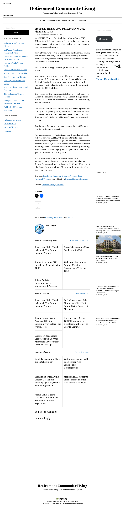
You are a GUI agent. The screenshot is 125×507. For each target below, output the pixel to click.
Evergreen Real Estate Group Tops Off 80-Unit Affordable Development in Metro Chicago (47, 340)
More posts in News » (83, 293)
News (61, 217)
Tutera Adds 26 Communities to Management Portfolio (46, 282)
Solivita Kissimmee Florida (15, 69)
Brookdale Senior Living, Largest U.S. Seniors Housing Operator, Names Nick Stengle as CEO (47, 381)
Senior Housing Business (52, 184)
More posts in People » (82, 352)
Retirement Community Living (62, 8)
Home (42, 20)
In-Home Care (10, 123)
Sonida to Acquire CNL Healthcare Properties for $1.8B (47, 265)
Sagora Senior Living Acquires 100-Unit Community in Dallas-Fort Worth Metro (48, 322)
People (70, 217)
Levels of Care (68, 20)
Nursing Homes (10, 127)
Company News (51, 217)
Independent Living (12, 119)
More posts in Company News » (80, 240)
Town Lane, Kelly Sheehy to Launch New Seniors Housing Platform (47, 250)
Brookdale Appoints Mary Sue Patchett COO (76, 248)
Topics (81, 20)
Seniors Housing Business (76, 178)
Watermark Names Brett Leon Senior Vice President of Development (76, 363)
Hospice (7, 130)
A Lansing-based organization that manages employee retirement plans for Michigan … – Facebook (108, 289)
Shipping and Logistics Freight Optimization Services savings (62, 504)
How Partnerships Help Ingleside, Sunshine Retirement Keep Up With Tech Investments (108, 228)
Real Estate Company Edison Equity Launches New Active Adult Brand (107, 258)
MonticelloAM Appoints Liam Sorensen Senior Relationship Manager (76, 379)
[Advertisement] (108, 131)
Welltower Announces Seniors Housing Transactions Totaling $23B (75, 266)
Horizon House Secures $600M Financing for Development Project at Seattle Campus (76, 322)
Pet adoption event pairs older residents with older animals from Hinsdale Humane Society (108, 198)
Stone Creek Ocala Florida (15, 73)
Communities (52, 20)
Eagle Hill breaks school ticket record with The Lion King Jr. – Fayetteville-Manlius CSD (108, 320)
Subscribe (104, 39)
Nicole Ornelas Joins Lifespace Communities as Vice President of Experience (46, 399)
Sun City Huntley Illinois (15, 77)
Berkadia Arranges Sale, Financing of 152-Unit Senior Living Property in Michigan (76, 304)
